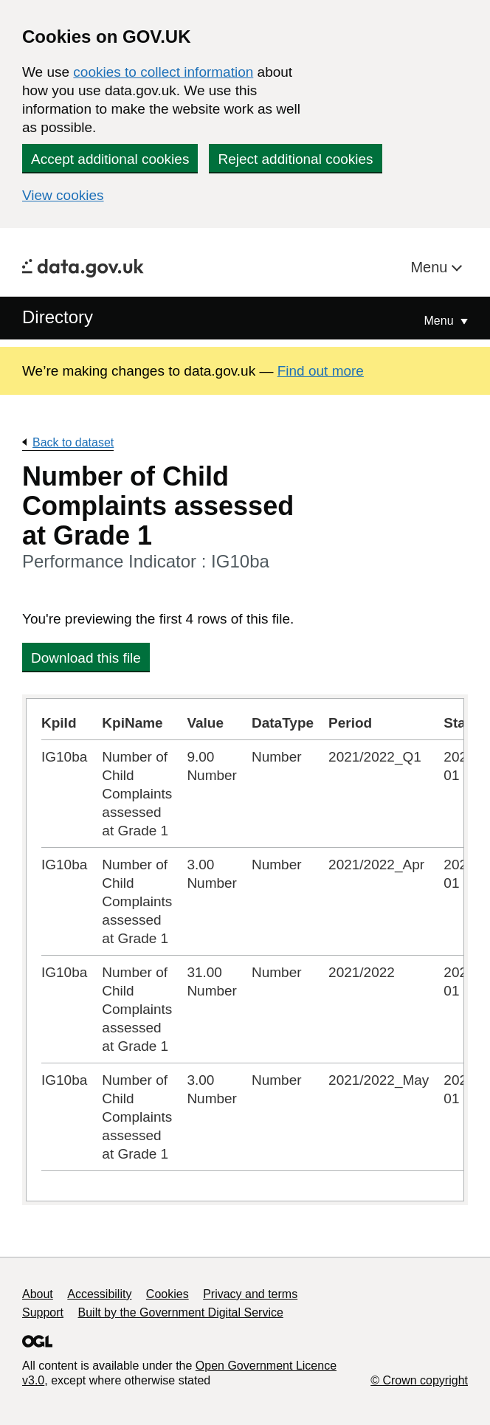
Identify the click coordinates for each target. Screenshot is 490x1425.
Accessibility (99, 1294)
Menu (431, 267)
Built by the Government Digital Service (180, 1312)
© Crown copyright (419, 1380)
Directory (57, 317)
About (37, 1294)
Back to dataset (73, 442)
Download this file (86, 658)
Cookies (167, 1294)
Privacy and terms (250, 1294)
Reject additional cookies (295, 159)
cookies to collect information (163, 72)
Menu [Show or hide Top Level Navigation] (440, 320)
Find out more (320, 371)
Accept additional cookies (110, 159)
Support (42, 1312)
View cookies (63, 195)
